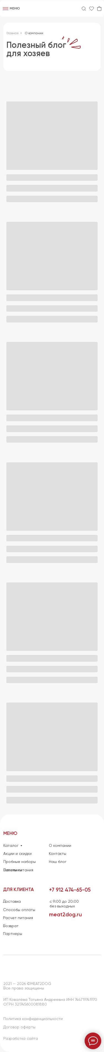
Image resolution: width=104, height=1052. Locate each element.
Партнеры (12, 934)
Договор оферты (19, 1027)
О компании (34, 33)
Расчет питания (18, 918)
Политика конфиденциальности (33, 1019)
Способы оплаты (19, 910)
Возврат (11, 926)
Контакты (57, 854)
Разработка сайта (20, 1039)
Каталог (11, 846)
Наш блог (58, 862)
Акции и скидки (17, 854)
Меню (15, 8)
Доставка (12, 902)
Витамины (12, 870)
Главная (12, 33)
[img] (52, 8)
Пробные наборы (19, 862)
